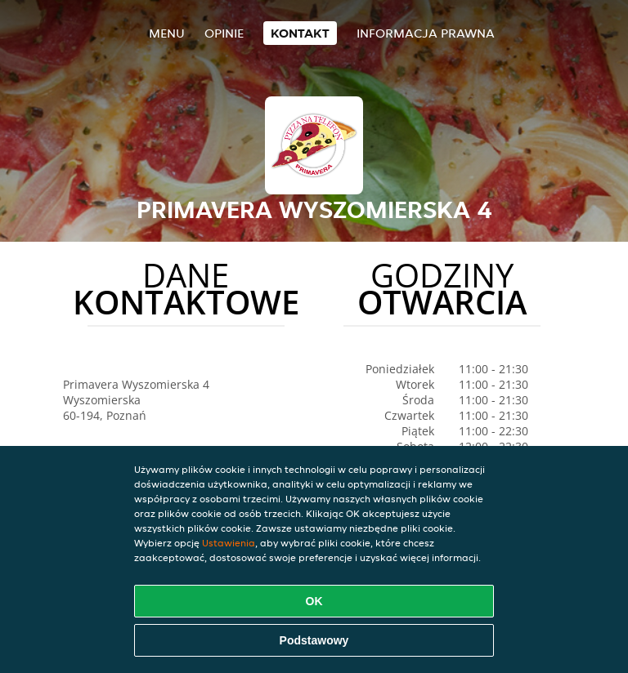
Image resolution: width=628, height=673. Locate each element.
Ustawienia (228, 543)
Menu (167, 33)
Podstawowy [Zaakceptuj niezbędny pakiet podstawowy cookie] (314, 640)
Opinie (224, 33)
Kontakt (300, 33)
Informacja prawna (426, 33)
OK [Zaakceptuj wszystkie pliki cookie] (314, 601)
